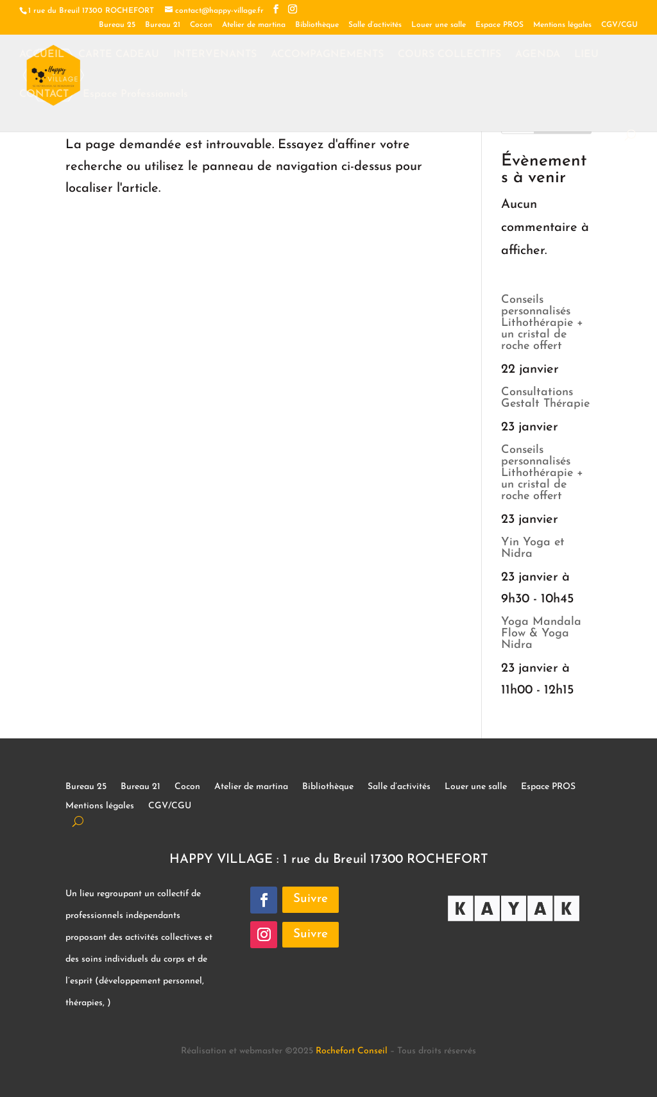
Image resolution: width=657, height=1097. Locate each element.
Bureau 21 (162, 25)
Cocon (201, 25)
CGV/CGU (619, 25)
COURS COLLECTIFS (449, 55)
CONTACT (44, 94)
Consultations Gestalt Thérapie (545, 398)
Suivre (310, 899)
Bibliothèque (317, 25)
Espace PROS (499, 25)
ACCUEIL (41, 55)
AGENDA (537, 55)
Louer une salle (438, 25)
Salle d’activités (375, 25)
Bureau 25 (117, 25)
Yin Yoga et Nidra (533, 548)
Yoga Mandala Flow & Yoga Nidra (541, 633)
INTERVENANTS (215, 55)
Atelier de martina (254, 25)
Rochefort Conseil (352, 1051)
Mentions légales (562, 25)
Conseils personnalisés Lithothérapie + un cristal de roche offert (542, 323)
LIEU (586, 55)
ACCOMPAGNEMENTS (327, 55)
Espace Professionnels (135, 94)
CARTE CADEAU (118, 55)
